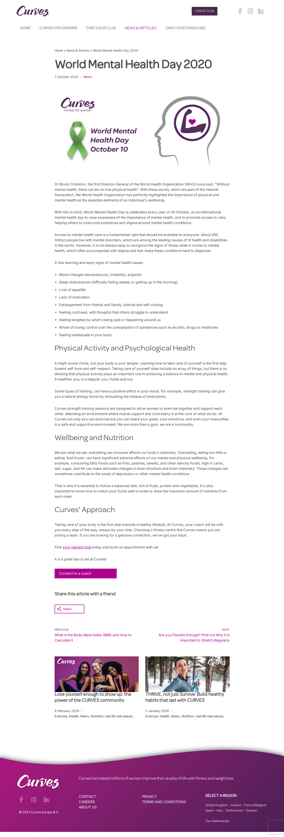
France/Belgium (255, 810)
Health (74, 721)
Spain (209, 815)
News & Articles (140, 28)
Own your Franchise (185, 28)
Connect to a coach (75, 578)
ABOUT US (88, 812)
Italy (220, 815)
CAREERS (87, 807)
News (87, 77)
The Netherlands (217, 826)
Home (25, 28)
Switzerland (234, 815)
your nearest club (78, 552)
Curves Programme (58, 28)
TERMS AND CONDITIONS (164, 807)
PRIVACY (149, 802)
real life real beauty (120, 721)
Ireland (236, 810)
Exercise (61, 721)
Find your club (101, 28)
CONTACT (87, 802)
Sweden (251, 815)
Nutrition (97, 721)
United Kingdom (216, 810)
